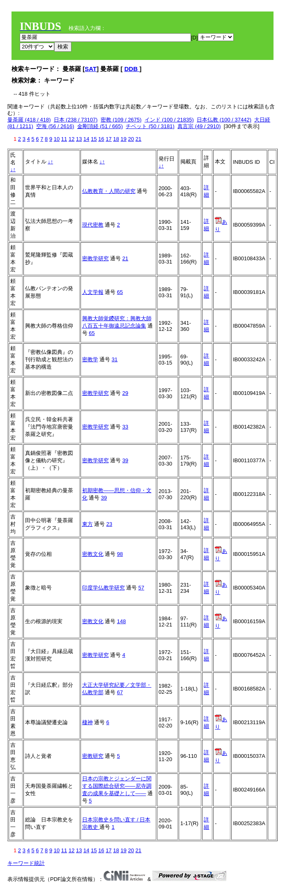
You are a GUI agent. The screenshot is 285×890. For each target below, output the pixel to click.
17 (108, 139)
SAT (91, 68)
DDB (132, 68)
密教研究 (92, 756)
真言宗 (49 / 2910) (199, 126)
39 (125, 460)
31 (114, 359)
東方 (87, 524)
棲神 (87, 722)
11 (64, 139)
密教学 (90, 359)
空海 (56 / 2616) (55, 126)
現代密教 (92, 225)
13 (79, 139)
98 (120, 554)
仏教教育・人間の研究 (109, 191)
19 (123, 139)
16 (101, 139)
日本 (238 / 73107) (76, 120)
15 (94, 139)
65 (120, 292)
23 (109, 524)
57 (141, 588)
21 (138, 139)
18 (116, 139)
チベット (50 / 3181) (150, 126)
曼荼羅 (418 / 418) (29, 120)
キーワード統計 (26, 863)
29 (125, 393)
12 (71, 139)
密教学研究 (95, 258)
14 (86, 139)
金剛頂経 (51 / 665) (100, 126)
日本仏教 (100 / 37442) (224, 120)
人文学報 (92, 292)
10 (57, 139)
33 (125, 427)
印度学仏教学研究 (103, 588)
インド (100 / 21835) (169, 120)
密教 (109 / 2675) (121, 120)
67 (120, 692)
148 (121, 621)
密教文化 (92, 554)
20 (131, 139)
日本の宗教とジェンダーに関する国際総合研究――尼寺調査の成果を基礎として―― (117, 785)
